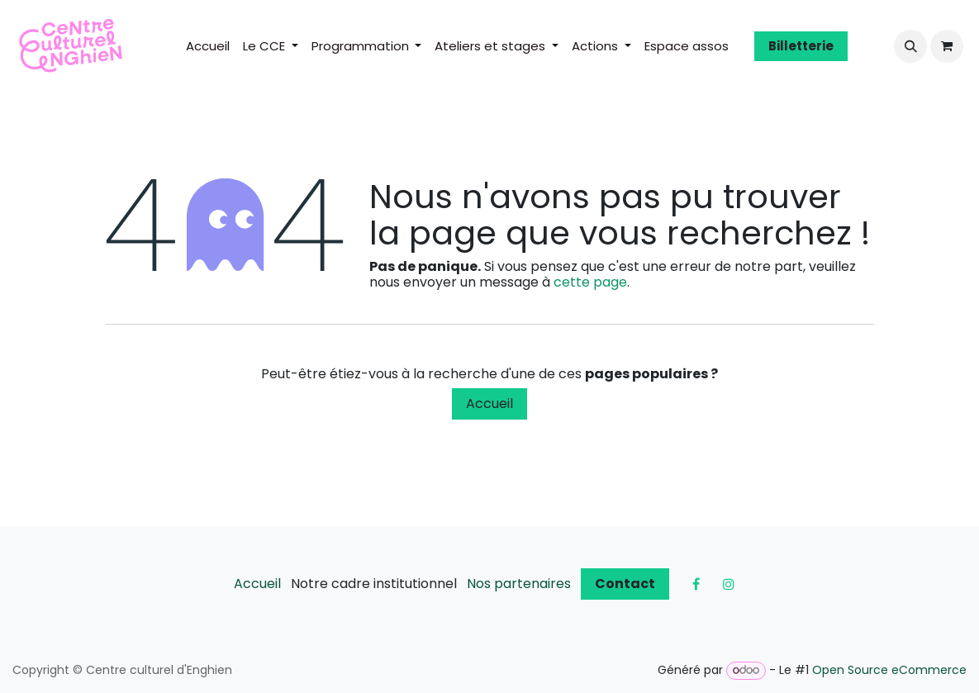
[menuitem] (207, 46)
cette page (590, 282)
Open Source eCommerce (889, 670)
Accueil (489, 403)
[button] (910, 46)
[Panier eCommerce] (946, 46)
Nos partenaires (519, 583)
